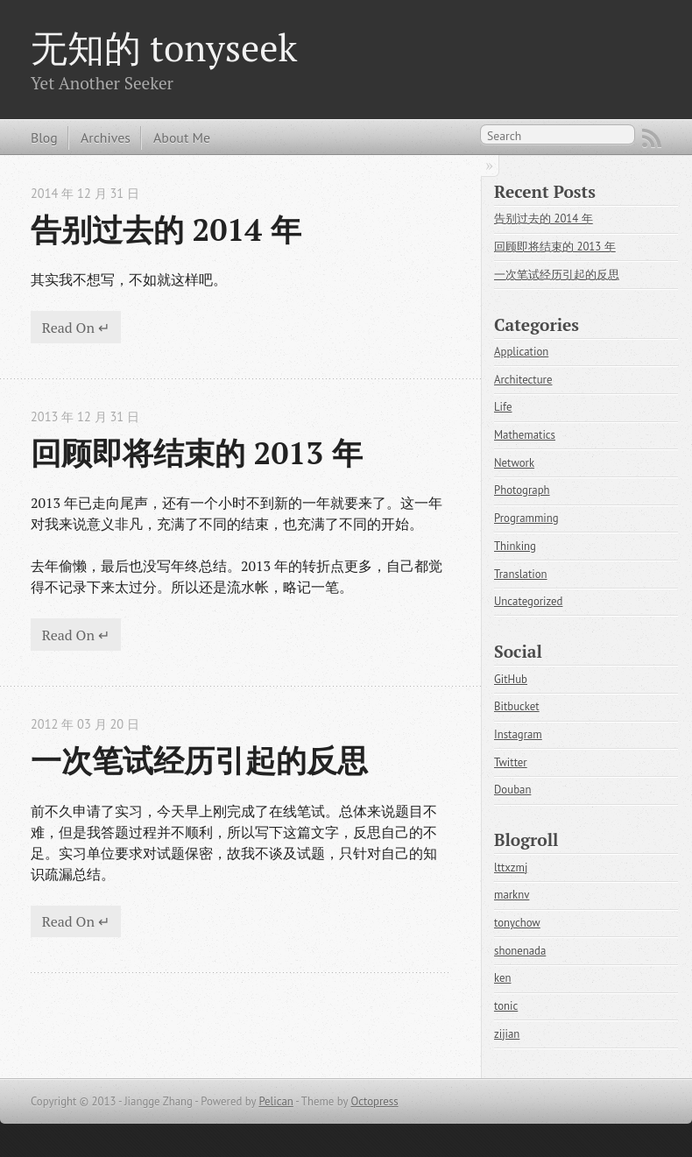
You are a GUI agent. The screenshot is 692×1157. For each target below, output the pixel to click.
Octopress (374, 1101)
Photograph (522, 490)
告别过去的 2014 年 (166, 229)
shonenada (520, 950)
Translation (520, 574)
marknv (511, 894)
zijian (506, 1033)
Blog (44, 137)
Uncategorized (528, 601)
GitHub (510, 679)
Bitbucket (517, 706)
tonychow (517, 922)
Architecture (523, 379)
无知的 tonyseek (164, 47)
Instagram (518, 734)
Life (503, 406)
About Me (181, 137)
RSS (651, 138)
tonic (506, 1005)
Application (521, 351)
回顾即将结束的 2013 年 (197, 452)
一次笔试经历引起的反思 (199, 759)
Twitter (510, 762)
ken (502, 977)
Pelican (275, 1101)
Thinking (515, 546)
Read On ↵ (75, 327)
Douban (512, 789)
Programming (526, 518)
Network (514, 462)
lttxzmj (510, 867)
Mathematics (524, 434)
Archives (106, 137)
